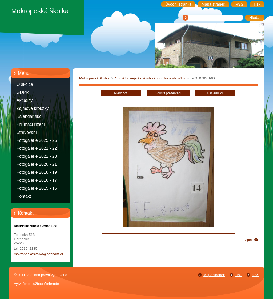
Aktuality (25, 100)
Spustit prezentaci (168, 93)
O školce (25, 84)
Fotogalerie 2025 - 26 (37, 140)
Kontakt (24, 196)
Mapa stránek (214, 275)
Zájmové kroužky (33, 108)
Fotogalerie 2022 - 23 (37, 156)
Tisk (238, 275)
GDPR (23, 92)
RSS (255, 275)
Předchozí (121, 93)
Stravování (27, 132)
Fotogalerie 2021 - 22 (37, 148)
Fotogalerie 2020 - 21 (37, 164)
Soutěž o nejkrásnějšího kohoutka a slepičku (150, 78)
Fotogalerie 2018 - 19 (37, 172)
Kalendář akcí (29, 116)
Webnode (51, 284)
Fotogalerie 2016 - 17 (37, 180)
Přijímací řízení (31, 124)
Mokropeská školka (94, 78)
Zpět (248, 240)
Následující (215, 93)
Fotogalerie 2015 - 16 (37, 188)
